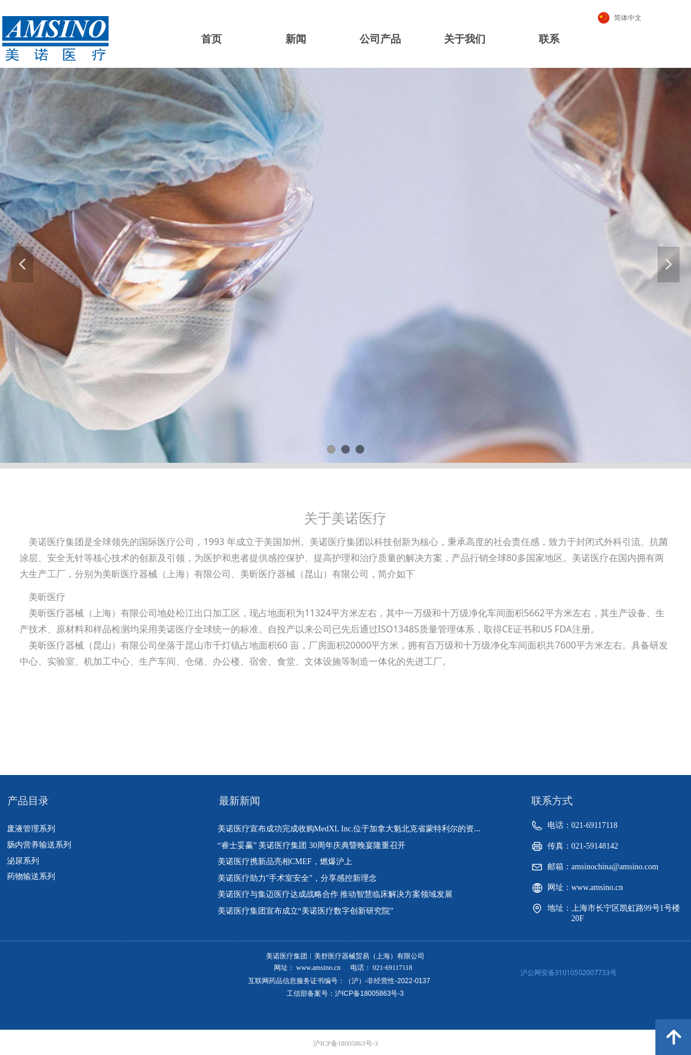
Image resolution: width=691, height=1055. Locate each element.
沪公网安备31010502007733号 (568, 972)
